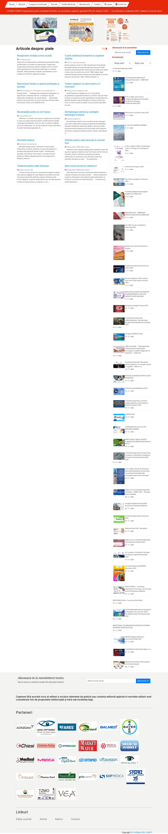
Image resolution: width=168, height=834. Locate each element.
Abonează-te (143, 52)
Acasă (34, 4)
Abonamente (107, 4)
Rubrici (59, 819)
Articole (44, 4)
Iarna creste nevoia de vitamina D (81, 165)
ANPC (149, 832)
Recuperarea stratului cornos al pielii (34, 55)
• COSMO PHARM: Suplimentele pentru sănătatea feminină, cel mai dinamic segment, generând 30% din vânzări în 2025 (57, 11)
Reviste (76, 4)
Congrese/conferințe (60, 4)
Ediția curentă (23, 819)
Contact (120, 4)
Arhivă (43, 819)
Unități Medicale (91, 4)
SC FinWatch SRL (138, 832)
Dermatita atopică (25, 140)
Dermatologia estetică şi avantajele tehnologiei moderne (82, 113)
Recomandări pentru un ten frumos (33, 111)
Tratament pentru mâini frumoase (33, 165)
